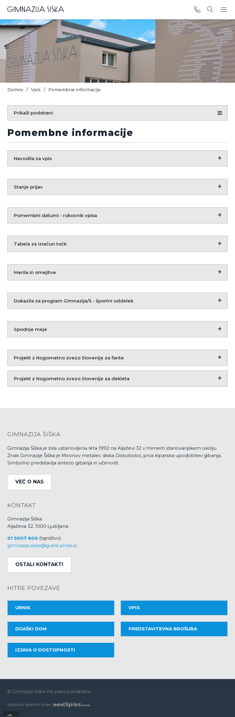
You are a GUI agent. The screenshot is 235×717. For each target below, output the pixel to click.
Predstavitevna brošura (163, 629)
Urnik (23, 607)
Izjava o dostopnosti (45, 650)
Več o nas (29, 482)
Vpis (36, 89)
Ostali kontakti (39, 564)
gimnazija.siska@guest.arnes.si (41, 545)
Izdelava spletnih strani (48, 704)
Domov (15, 89)
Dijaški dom (31, 629)
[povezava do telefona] (197, 9)
